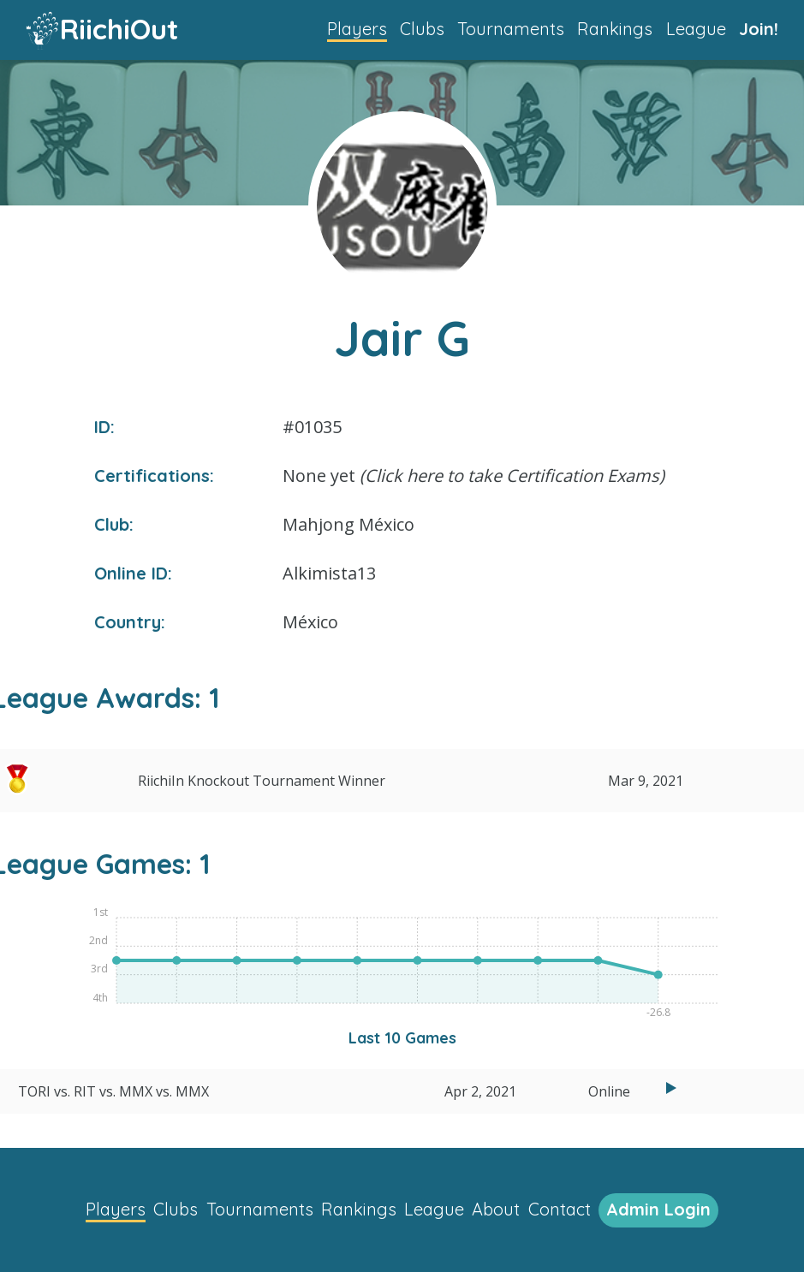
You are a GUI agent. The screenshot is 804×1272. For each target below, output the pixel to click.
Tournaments (510, 28)
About (496, 1209)
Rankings (614, 28)
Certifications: (154, 475)
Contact (559, 1209)
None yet (473, 475)
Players (357, 28)
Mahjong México (348, 524)
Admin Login (658, 1209)
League (696, 28)
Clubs (422, 28)
